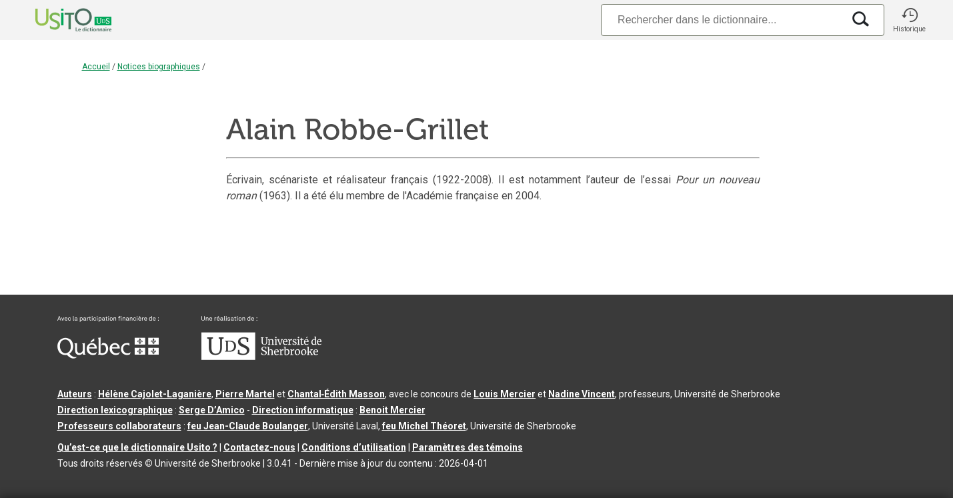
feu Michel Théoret (424, 426)
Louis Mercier (504, 394)
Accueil (96, 66)
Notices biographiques (158, 66)
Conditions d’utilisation (353, 447)
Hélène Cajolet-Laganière (154, 394)
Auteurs (74, 394)
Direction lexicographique (115, 410)
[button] (910, 20)
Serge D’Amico (212, 410)
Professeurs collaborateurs (119, 426)
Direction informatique (302, 410)
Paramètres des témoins (467, 447)
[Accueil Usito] (59, 20)
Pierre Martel (245, 394)
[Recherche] (722, 20)
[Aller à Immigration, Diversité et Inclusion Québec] (108, 355)
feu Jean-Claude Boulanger (247, 426)
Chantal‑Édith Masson (336, 394)
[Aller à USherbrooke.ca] (261, 356)
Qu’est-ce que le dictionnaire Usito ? (137, 447)
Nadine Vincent (581, 394)
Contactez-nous (259, 447)
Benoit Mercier (392, 410)
